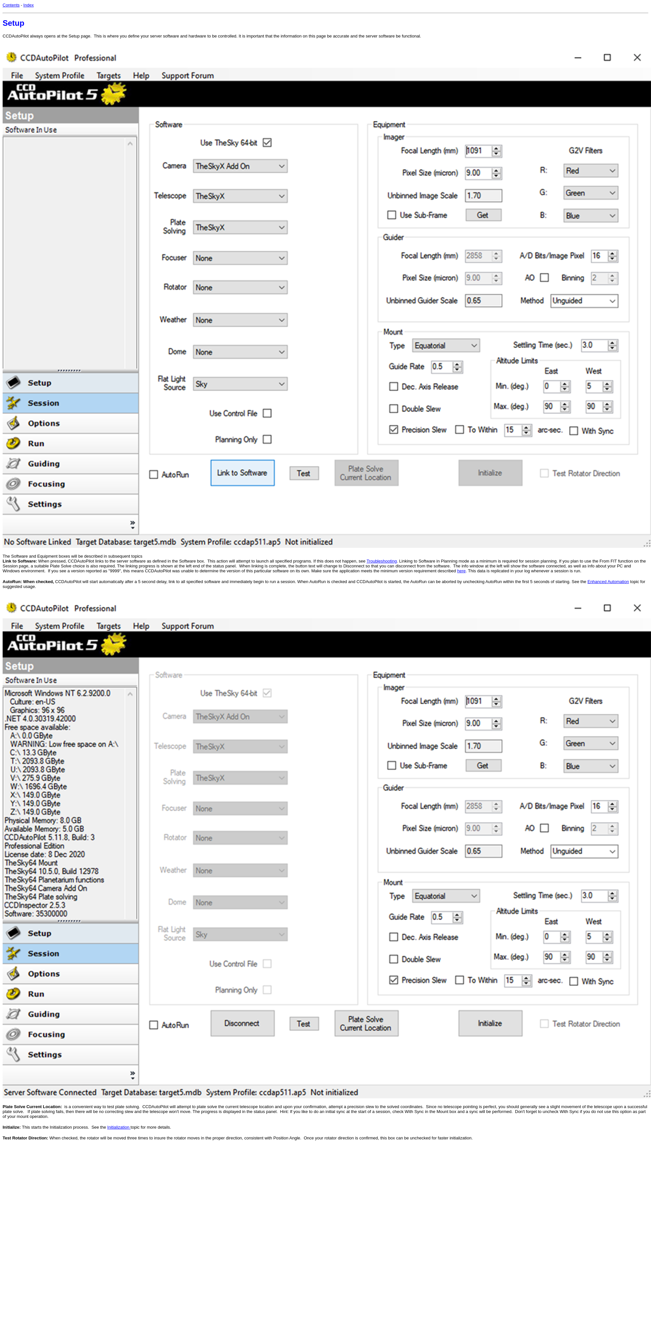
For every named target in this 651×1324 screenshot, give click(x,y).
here (461, 570)
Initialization (119, 1127)
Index (28, 5)
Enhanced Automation (608, 581)
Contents (11, 5)
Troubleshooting (382, 561)
